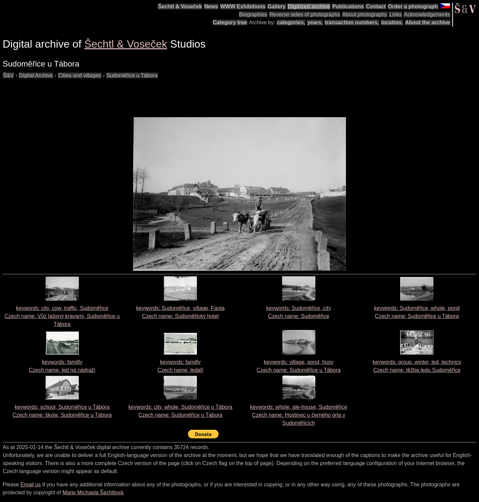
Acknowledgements (427, 14)
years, (315, 22)
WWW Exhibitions (242, 6)
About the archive (427, 22)
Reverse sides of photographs (304, 14)
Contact (376, 6)
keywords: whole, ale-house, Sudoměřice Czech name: (298, 415)
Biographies (253, 14)
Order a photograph (413, 6)
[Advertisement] (124, 95)
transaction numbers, (352, 22)
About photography (364, 14)
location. (392, 22)
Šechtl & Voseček (180, 6)
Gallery (276, 6)
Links (395, 14)
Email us (30, 484)
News (211, 6)
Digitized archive (309, 6)
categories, (291, 22)
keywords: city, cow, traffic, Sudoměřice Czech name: (62, 316)
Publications (348, 6)
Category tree (230, 22)
